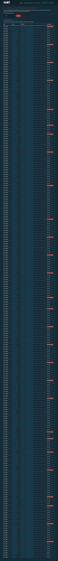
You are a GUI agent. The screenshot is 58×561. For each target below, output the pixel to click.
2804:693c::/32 (14, 75)
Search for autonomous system (9, 13)
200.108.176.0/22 (15, 28)
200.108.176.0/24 (15, 31)
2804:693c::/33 (14, 42)
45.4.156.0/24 (14, 26)
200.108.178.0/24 (15, 35)
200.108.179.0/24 (15, 37)
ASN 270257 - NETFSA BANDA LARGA (27, 26)
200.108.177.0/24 (15, 33)
